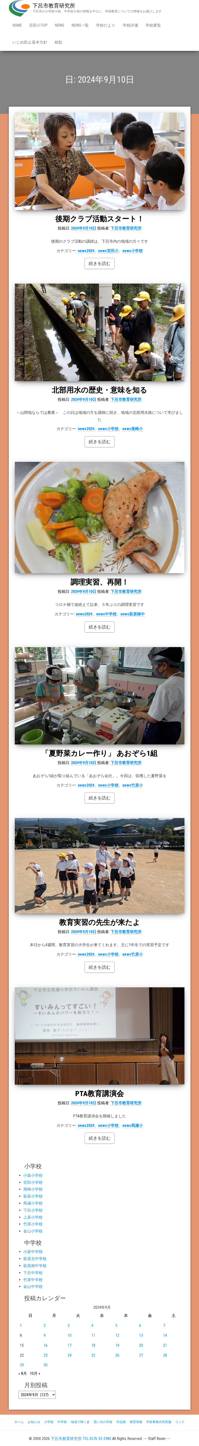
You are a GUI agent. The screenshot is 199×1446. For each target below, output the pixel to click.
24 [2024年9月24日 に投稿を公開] (70, 1355)
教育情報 (136, 1422)
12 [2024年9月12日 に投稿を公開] (117, 1335)
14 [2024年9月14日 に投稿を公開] (165, 1335)
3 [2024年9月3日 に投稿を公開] (69, 1325)
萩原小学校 (33, 1196)
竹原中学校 (33, 1279)
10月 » (35, 1373)
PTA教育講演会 (99, 1093)
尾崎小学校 (33, 1189)
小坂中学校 (33, 1251)
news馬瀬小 (132, 1125)
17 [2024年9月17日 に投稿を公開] (70, 1345)
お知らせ (34, 1422)
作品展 (121, 1422)
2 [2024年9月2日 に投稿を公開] (45, 1325)
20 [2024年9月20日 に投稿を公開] (141, 1345)
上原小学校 (33, 1217)
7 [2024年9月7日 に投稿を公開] (164, 1325)
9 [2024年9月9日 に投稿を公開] (45, 1335)
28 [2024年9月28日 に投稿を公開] (165, 1355)
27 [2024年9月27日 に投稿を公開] (141, 1355)
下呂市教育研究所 (53, 6)
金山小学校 (33, 1231)
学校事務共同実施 (158, 1422)
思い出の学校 (103, 1422)
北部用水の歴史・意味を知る (99, 390)
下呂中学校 (33, 1272)
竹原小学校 (33, 1224)
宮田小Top (38, 25)
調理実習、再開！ (100, 582)
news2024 (86, 250)
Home (17, 25)
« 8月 (22, 1373)
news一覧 (80, 25)
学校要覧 (153, 25)
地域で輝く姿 (80, 1422)
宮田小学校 (33, 1182)
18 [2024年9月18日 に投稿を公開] (93, 1345)
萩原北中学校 (35, 1258)
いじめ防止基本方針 (29, 42)
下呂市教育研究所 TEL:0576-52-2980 (81, 1438)
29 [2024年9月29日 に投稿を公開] (22, 1365)
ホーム (19, 1422)
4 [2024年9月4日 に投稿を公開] (92, 1325)
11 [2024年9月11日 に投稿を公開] (93, 1335)
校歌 (58, 42)
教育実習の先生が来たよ (99, 922)
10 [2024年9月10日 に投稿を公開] (70, 1335)
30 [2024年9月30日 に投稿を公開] (46, 1365)
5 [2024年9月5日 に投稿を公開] (116, 1325)
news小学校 (132, 250)
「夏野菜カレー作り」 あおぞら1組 (99, 753)
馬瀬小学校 (33, 1203)
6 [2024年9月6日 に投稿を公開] (140, 1325)
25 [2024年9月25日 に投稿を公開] (93, 1355)
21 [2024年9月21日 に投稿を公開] (165, 1345)
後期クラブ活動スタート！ (99, 219)
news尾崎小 (132, 428)
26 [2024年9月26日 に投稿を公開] (117, 1355)
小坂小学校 (33, 1175)
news (59, 25)
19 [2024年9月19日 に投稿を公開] (117, 1345)
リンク (180, 1422)
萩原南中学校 (35, 1265)
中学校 (62, 1422)
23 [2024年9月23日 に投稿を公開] (46, 1355)
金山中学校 (33, 1286)
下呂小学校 (33, 1210)
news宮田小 (108, 250)
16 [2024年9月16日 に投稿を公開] (46, 1345)
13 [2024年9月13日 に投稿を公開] (141, 1335)
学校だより (105, 25)
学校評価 (130, 25)
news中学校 (106, 614)
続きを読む (100, 263)
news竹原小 (132, 785)
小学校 (49, 1422)
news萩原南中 (132, 614)
